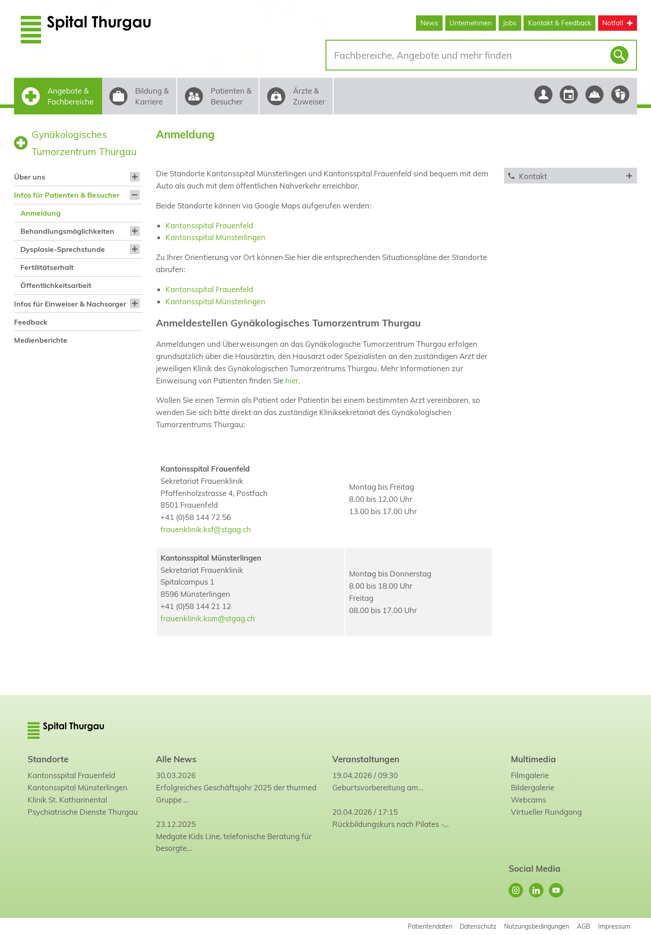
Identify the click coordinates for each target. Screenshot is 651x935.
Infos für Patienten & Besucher (66, 194)
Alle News (176, 759)
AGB (583, 926)
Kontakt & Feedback (559, 23)
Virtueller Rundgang (546, 812)
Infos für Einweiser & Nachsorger (70, 303)
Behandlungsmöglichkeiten (67, 231)
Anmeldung (40, 212)
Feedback (30, 321)
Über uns (29, 176)
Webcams (528, 799)
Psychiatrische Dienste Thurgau (83, 812)
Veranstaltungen (365, 759)
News (429, 23)
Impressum (614, 926)
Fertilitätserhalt (47, 267)
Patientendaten (430, 926)
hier (291, 380)
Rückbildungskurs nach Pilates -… (390, 824)
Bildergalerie (532, 787)
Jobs (510, 23)
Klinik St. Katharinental (67, 799)
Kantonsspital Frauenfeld (209, 225)
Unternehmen (470, 23)
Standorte (48, 759)
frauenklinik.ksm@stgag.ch (207, 618)
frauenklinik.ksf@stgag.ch (205, 529)
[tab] (570, 175)
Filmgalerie (530, 775)
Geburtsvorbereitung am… (378, 787)
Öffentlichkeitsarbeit (55, 285)
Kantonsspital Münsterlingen (215, 237)
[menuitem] (78, 176)
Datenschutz (478, 926)
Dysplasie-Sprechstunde (62, 249)
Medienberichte (40, 340)
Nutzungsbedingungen (536, 926)
